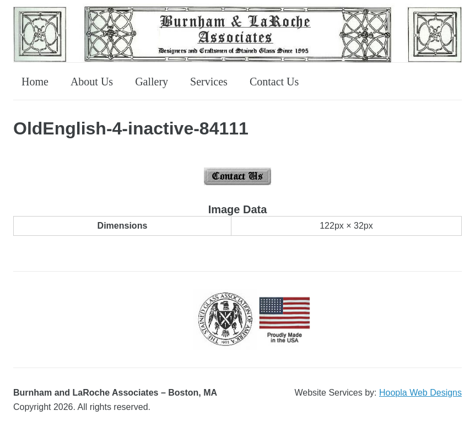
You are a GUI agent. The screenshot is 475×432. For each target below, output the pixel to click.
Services (209, 81)
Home (34, 81)
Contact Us (274, 81)
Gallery (151, 81)
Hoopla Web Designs (420, 392)
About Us (92, 81)
